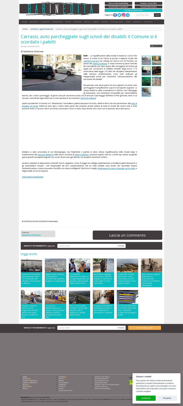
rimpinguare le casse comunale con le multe (116, 168)
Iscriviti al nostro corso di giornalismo (107, 384)
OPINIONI (77, 22)
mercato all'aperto (46, 154)
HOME (24, 22)
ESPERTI (104, 22)
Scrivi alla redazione (101, 379)
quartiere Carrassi (91, 61)
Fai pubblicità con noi (102, 381)
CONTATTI (148, 22)
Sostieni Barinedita (101, 383)
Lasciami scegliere (143, 391)
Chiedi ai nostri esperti (102, 377)
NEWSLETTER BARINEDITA (39, 246)
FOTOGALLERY (117, 22)
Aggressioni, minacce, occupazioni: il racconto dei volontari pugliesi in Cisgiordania (55, 277)
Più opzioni (167, 398)
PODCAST (137, 22)
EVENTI (96, 22)
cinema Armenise (100, 63)
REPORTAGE (58, 22)
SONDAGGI (62, 384)
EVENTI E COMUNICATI (30, 383)
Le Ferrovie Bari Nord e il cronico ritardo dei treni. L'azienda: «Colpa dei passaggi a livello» (127, 310)
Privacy (61, 388)
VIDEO (128, 22)
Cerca (157, 15)
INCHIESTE (34, 22)
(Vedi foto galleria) (88, 98)
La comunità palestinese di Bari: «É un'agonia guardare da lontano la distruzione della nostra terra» (79, 278)
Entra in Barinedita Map (102, 388)
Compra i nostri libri (101, 386)
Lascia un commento (127, 235)
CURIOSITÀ (45, 22)
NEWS (24, 388)
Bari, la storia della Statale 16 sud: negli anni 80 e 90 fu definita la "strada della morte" (78, 310)
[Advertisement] (79, 130)
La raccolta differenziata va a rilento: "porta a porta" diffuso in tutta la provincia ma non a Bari (55, 311)
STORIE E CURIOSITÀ (29, 381)
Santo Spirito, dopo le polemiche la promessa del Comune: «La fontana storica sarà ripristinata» (151, 279)
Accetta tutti (145, 398)
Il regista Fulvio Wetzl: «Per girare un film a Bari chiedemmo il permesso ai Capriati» (103, 309)
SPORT (68, 22)
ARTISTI (87, 22)
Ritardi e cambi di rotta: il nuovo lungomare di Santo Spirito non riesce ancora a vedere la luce (30, 311)
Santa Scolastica (82, 154)
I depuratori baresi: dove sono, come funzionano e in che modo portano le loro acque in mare (127, 278)
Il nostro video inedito (144, 328)
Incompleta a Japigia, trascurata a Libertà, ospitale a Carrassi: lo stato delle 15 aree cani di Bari (103, 278)
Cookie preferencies (65, 390)
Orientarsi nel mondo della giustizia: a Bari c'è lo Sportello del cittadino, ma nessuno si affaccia (31, 278)
